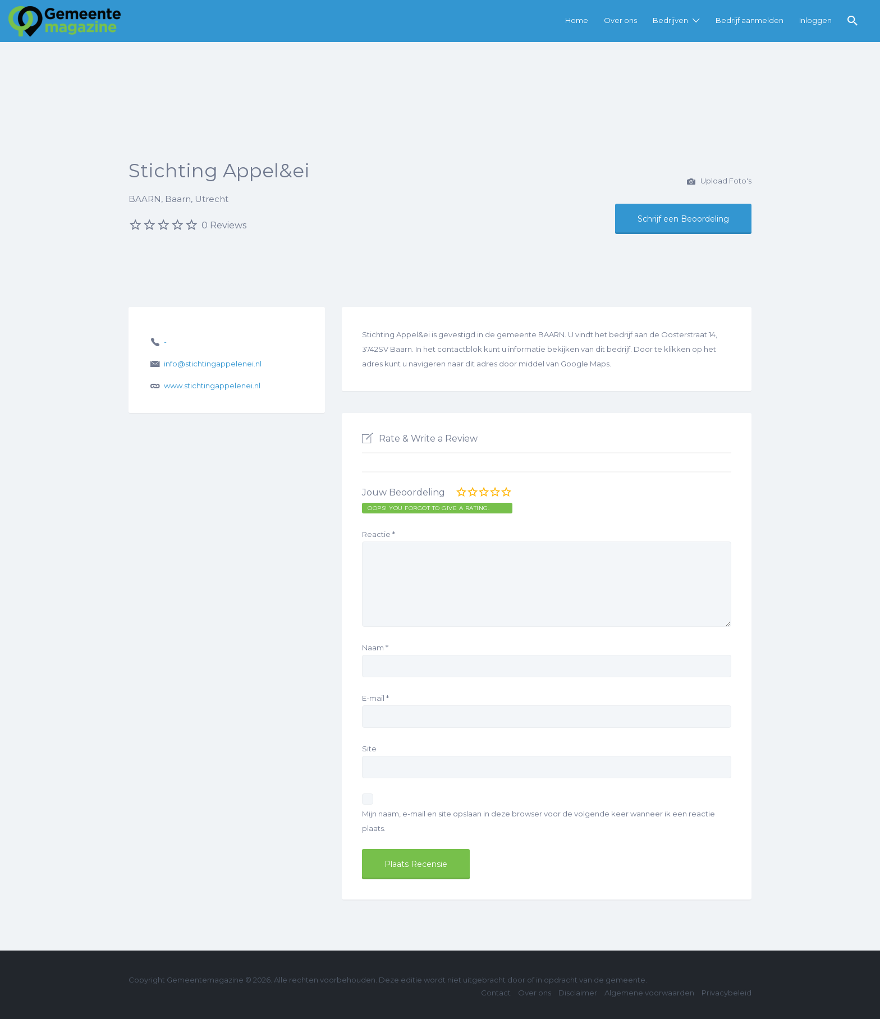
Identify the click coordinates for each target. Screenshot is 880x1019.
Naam (375, 647)
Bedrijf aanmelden (749, 20)
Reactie (378, 534)
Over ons (620, 20)
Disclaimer (577, 992)
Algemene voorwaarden (649, 992)
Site (369, 748)
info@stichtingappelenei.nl (213, 363)
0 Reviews (223, 225)
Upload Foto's (719, 182)
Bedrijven (670, 20)
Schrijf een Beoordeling (683, 219)
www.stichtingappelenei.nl (212, 385)
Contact (496, 992)
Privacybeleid (726, 992)
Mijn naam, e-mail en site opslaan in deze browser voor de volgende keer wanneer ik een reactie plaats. (538, 821)
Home (576, 20)
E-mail (375, 698)
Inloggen (815, 20)
